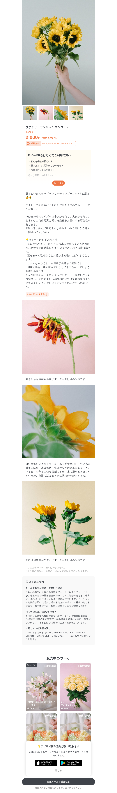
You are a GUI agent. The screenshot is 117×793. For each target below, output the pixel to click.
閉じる (58, 770)
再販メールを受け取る (58, 781)
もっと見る (58, 183)
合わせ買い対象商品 (37, 294)
